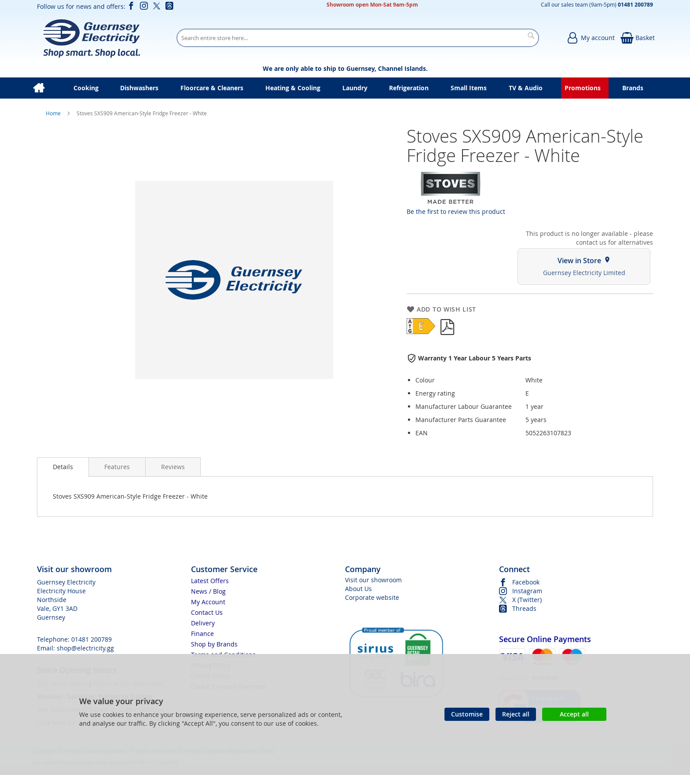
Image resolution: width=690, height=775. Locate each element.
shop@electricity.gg (85, 648)
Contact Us (207, 612)
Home (54, 113)
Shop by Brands (214, 644)
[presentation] (63, 467)
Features (117, 467)
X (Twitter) (527, 599)
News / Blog (208, 591)
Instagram (527, 591)
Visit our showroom (373, 580)
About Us (358, 588)
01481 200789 (91, 639)
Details (63, 467)
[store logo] (91, 37)
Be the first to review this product (456, 211)
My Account (208, 602)
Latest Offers (210, 581)
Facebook (526, 582)
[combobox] (357, 38)
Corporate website (372, 597)
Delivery (203, 623)
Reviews (173, 467)
